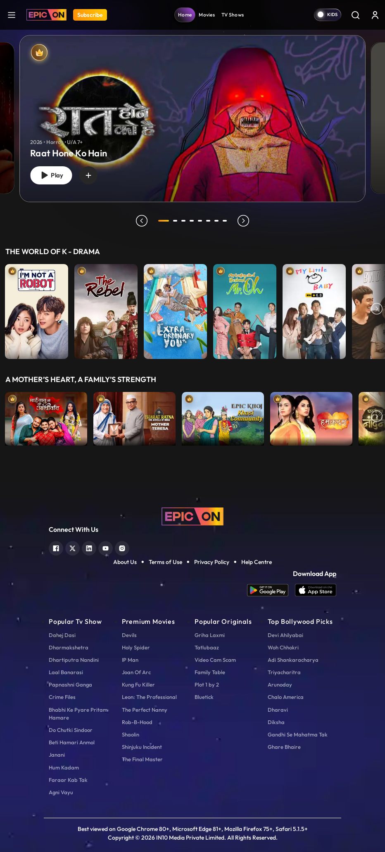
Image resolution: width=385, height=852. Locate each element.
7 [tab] (216, 221)
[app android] (271, 590)
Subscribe (90, 15)
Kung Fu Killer (138, 684)
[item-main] (36, 309)
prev (141, 220)
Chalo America (286, 697)
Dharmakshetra (68, 647)
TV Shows (232, 15)
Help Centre (256, 562)
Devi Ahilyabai (285, 635)
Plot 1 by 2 (207, 684)
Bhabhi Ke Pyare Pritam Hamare (78, 713)
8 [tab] (225, 221)
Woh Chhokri (283, 647)
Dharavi (278, 709)
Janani (57, 754)
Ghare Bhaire (284, 746)
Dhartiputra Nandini (74, 659)
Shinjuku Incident (142, 746)
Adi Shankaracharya (293, 659)
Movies (207, 15)
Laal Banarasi (66, 672)
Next (376, 309)
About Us (125, 562)
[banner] (192, 118)
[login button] (375, 14)
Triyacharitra (284, 672)
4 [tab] (192, 221)
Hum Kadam (64, 767)
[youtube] (105, 547)
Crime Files (62, 697)
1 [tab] (163, 221)
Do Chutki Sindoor (71, 730)
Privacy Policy (211, 562)
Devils (129, 635)
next (243, 220)
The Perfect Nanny (144, 709)
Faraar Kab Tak (68, 779)
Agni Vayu (61, 792)
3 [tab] (183, 221)
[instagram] (122, 547)
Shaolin (130, 734)
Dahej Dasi (62, 635)
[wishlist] (89, 175)
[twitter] (72, 547)
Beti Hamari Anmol (72, 742)
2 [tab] (175, 221)
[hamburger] (12, 15)
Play (51, 175)
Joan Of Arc (136, 672)
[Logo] (46, 15)
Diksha (276, 722)
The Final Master (142, 759)
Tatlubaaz (207, 647)
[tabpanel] (192, 112)
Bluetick (204, 697)
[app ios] (315, 590)
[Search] (355, 15)
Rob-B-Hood (137, 722)
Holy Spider (136, 647)
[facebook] (56, 547)
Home (185, 15)
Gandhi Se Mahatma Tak (298, 734)
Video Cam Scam (215, 659)
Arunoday (280, 684)
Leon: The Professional (149, 697)
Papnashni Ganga (70, 684)
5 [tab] (200, 221)
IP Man (130, 659)
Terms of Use (165, 562)
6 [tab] (208, 221)
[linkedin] (89, 547)
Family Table (210, 672)
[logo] (192, 516)
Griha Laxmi (210, 635)
